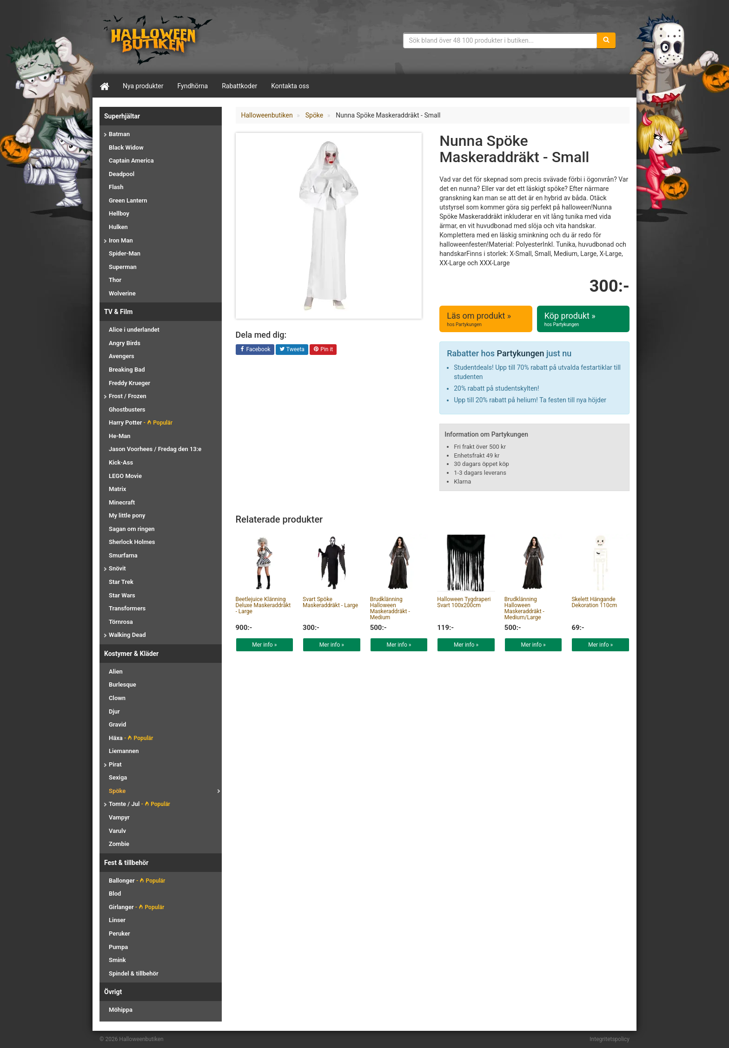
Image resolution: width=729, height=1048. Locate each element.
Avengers (121, 356)
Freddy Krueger (129, 383)
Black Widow (126, 147)
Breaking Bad (127, 369)
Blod (115, 893)
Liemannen (124, 750)
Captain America (131, 160)
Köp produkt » (583, 319)
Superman (123, 266)
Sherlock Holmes (132, 541)
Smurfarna (123, 555)
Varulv (117, 830)
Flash (116, 186)
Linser (117, 920)
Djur (114, 711)
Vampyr (119, 817)
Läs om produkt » (485, 319)
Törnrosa (121, 621)
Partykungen (520, 353)
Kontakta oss (290, 86)
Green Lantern (128, 200)
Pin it (323, 350)
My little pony (127, 515)
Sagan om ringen (132, 528)
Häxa (131, 737)
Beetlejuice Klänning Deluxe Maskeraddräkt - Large (263, 605)
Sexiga (118, 777)
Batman (119, 134)
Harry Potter (140, 422)
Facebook (255, 350)
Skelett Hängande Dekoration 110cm (594, 602)
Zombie (119, 843)
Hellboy (119, 213)
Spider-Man (124, 253)
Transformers (127, 608)
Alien (116, 671)
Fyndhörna (193, 86)
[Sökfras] (500, 40)
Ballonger (137, 880)
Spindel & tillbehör (134, 973)
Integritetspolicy (610, 1039)
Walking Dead (127, 634)
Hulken (118, 226)
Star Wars (122, 595)
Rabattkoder (239, 86)
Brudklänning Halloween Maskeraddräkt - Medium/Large (524, 608)
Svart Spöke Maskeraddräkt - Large (330, 602)
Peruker (119, 933)
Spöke (117, 790)
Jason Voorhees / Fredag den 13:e (155, 448)
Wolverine (122, 293)
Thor (115, 279)
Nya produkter (143, 86)
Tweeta (292, 350)
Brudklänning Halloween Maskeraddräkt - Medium (390, 608)
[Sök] (606, 40)
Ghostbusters (127, 409)
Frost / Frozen (127, 396)
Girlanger (136, 907)
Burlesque (122, 684)
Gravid (117, 724)
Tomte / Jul (139, 803)
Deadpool (121, 173)
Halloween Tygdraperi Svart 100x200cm (463, 602)
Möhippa (121, 1009)
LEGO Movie (125, 475)
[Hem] (104, 86)
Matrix (117, 488)
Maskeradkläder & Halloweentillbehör (157, 39)
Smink (117, 959)
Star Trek (121, 581)
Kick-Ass (121, 462)
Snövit (117, 568)
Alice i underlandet (134, 329)
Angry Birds (124, 343)
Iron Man (121, 240)
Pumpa (118, 946)
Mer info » (264, 645)
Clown (117, 697)
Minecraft (122, 502)
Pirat (115, 764)
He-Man (120, 435)
